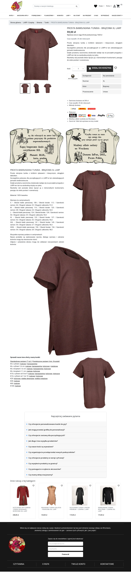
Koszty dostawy (19, 577)
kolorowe (46, 366)
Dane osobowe (76, 568)
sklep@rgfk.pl (113, 576)
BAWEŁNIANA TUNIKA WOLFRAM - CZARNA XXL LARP (106, 509)
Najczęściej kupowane (50, 572)
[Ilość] (78, 69)
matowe (23, 364)
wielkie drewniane (27, 379)
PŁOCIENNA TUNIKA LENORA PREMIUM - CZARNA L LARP (80, 508)
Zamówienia (75, 570)
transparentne (32, 364)
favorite (95, 6)
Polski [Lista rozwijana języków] (101, 6)
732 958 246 (113, 573)
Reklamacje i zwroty (20, 572)
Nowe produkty (47, 570)
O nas (44, 568)
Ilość (69, 69)
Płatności (16, 575)
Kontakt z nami (18, 580)
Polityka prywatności (20, 568)
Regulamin (17, 570)
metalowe (54, 366)
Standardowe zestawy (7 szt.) (21, 361)
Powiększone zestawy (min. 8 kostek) (46, 361)
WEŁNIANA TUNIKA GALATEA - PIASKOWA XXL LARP (51, 508)
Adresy (73, 572)
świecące (56, 374)
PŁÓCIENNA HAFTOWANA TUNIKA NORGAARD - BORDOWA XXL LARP (21, 509)
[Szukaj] (56, 6)
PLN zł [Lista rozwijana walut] (108, 6)
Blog (44, 575)
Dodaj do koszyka (99, 68)
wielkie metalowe (41, 379)
